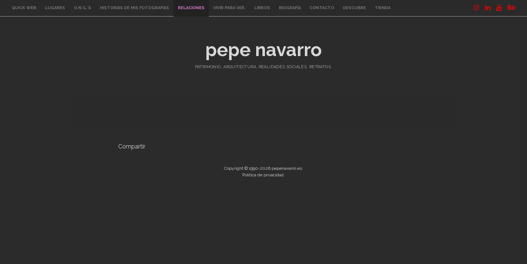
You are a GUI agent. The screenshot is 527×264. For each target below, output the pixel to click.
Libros (262, 8)
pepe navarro (263, 49)
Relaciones (191, 8)
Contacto (322, 8)
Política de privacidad (263, 174)
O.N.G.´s (82, 8)
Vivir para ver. (229, 8)
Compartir (131, 146)
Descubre (354, 8)
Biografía (290, 8)
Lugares (55, 8)
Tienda (382, 8)
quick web (24, 8)
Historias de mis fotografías (134, 8)
